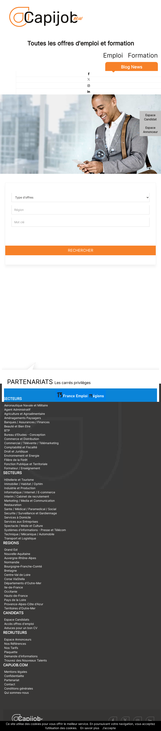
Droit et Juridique (16, 451)
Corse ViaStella (14, 579)
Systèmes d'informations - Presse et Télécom (35, 530)
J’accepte (109, 728)
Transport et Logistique (20, 538)
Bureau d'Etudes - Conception (24, 434)
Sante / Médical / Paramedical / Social (30, 509)
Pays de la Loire (15, 600)
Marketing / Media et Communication (29, 500)
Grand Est (11, 549)
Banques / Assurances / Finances (26, 422)
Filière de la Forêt (15, 460)
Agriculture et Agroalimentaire (24, 413)
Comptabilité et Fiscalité (20, 447)
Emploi (113, 55)
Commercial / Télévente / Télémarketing (31, 443)
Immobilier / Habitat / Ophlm (23, 484)
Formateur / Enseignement (22, 468)
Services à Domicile (17, 517)
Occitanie (10, 591)
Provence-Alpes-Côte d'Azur (23, 604)
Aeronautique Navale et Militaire (26, 405)
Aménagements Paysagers (22, 418)
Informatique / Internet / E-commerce (29, 492)
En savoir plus (89, 728)
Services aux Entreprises (21, 521)
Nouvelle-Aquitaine (17, 554)
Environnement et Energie (21, 455)
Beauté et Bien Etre (17, 426)
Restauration (12, 505)
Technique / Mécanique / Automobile (29, 534)
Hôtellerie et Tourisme (19, 479)
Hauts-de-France (16, 595)
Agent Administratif (17, 409)
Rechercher (80, 250)
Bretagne (10, 570)
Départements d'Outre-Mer (22, 583)
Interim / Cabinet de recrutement (26, 496)
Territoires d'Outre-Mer (19, 608)
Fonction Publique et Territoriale (25, 464)
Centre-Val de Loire (17, 574)
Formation (143, 55)
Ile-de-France (13, 587)
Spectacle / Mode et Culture (23, 525)
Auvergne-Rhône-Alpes (20, 558)
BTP (7, 430)
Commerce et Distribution (21, 439)
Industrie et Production (19, 488)
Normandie (11, 562)
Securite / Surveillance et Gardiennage (30, 513)
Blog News (131, 67)
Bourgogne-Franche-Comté (23, 566)
